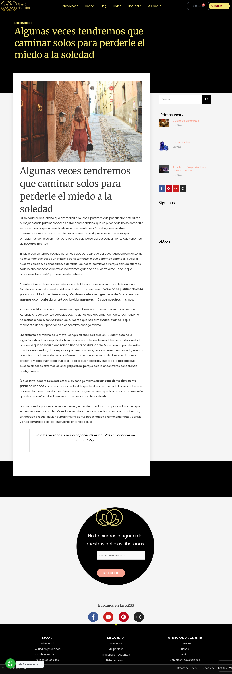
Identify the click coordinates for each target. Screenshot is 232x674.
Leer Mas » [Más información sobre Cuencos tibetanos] (177, 125)
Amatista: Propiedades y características (189, 169)
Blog (103, 6)
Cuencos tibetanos (186, 121)
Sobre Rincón (69, 6)
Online (117, 6)
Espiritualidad (23, 23)
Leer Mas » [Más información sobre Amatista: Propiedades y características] (177, 175)
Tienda (89, 6)
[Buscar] (206, 99)
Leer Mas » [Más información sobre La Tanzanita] (177, 147)
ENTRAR (216, 6)
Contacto (134, 6)
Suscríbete (111, 573)
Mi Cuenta (154, 6)
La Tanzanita (181, 142)
